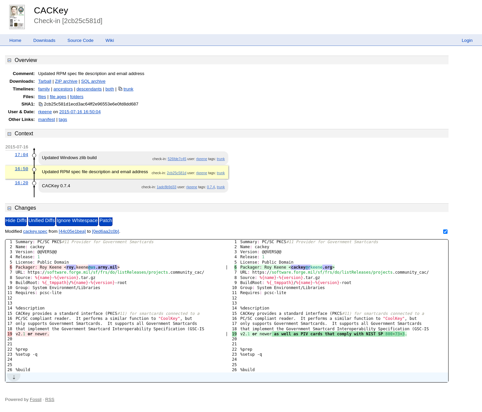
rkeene (45, 111)
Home (15, 40)
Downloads (44, 40)
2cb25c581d (176, 173)
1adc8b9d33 (166, 187)
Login (467, 40)
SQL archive (93, 81)
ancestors (63, 88)
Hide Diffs (15, 220)
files (42, 96)
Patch (105, 220)
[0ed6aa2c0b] (105, 231)
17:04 (21, 155)
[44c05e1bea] (72, 231)
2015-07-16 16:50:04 (80, 111)
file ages (58, 96)
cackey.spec (35, 231)
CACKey (51, 10)
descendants (89, 88)
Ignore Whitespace (77, 220)
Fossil (36, 399)
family (44, 88)
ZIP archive (66, 81)
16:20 (21, 183)
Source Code (81, 40)
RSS (49, 399)
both (109, 88)
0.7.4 (211, 187)
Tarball (44, 81)
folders (76, 96)
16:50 (21, 169)
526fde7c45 (177, 159)
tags (63, 119)
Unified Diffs (41, 220)
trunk (129, 88)
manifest (46, 119)
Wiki (109, 40)
